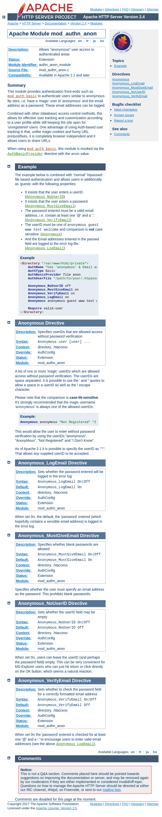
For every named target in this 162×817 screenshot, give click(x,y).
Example (120, 66)
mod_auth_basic (22, 96)
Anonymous (120, 79)
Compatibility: (20, 75)
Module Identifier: (23, 65)
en (80, 41)
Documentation (55, 23)
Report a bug (123, 120)
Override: (23, 352)
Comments (122, 134)
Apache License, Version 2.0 (56, 808)
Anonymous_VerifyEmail (129, 96)
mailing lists (112, 790)
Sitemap (153, 9)
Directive (54, 323)
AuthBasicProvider (25, 154)
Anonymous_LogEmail (128, 83)
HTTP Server (31, 23)
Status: (14, 59)
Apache (12, 23)
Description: (18, 49)
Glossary (137, 9)
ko (102, 41)
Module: (22, 363)
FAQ (125, 9)
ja (94, 41)
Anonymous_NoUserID (128, 92)
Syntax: (22, 342)
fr (87, 41)
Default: (22, 487)
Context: (23, 347)
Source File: (18, 70)
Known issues (124, 115)
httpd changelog (125, 109)
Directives (112, 9)
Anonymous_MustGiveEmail (132, 87)
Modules (96, 9)
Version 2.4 (78, 23)
